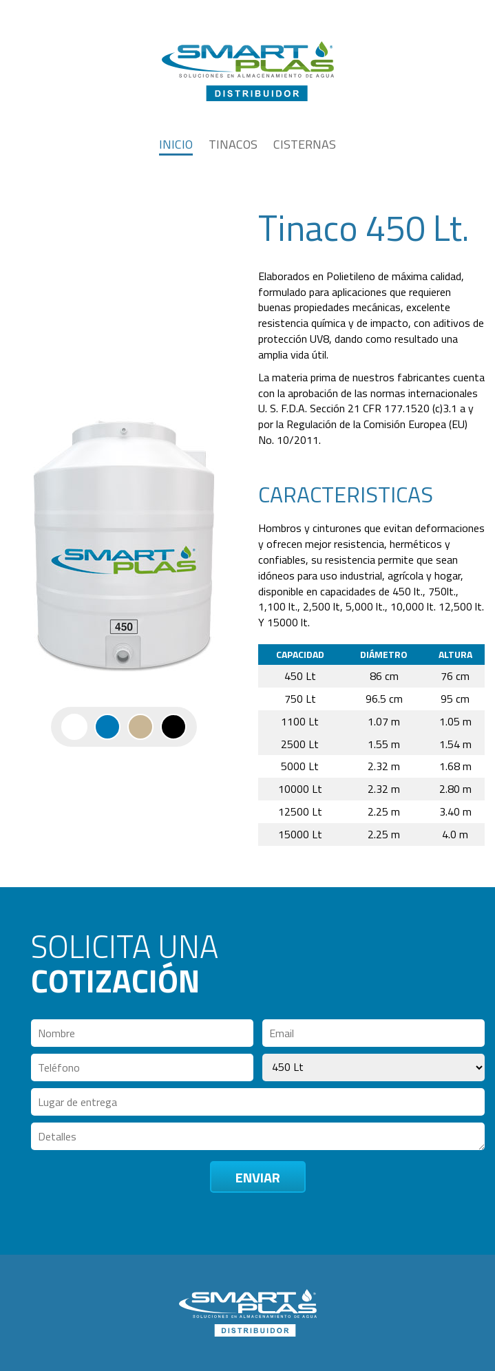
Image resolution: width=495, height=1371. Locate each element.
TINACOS (233, 144)
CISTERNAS (304, 144)
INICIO (176, 144)
